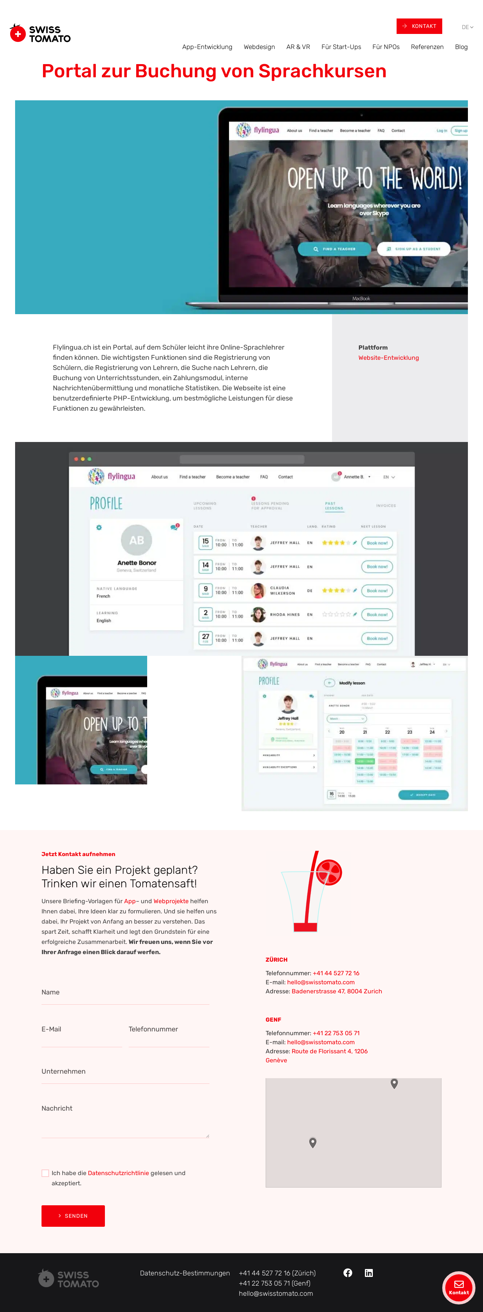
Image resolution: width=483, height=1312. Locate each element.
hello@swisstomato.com (321, 982)
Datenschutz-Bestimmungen (185, 1273)
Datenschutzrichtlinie (118, 1173)
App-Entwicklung (207, 47)
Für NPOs (386, 47)
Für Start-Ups (341, 47)
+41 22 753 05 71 (336, 1033)
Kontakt (419, 26)
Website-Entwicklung (388, 357)
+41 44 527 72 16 (336, 973)
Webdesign (259, 47)
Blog (461, 47)
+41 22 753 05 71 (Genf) (275, 1283)
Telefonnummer (153, 1029)
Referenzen (427, 47)
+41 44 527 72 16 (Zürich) (277, 1273)
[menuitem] (465, 27)
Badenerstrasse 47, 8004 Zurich (337, 991)
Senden (73, 1216)
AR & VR (298, 47)
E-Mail (51, 1029)
